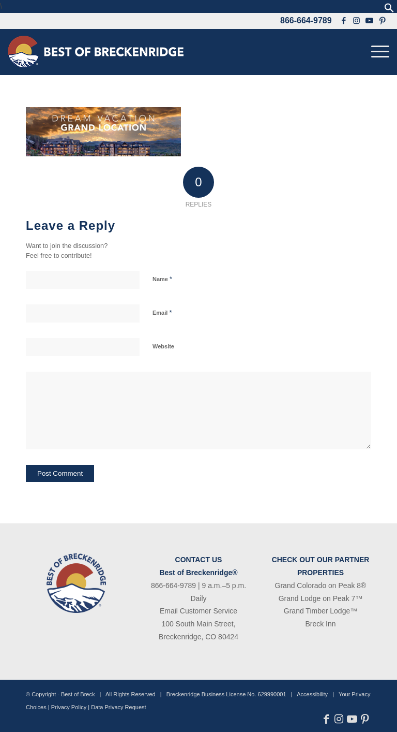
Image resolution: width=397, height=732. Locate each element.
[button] (389, 10)
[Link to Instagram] (356, 20)
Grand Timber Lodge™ (320, 611)
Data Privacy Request (118, 707)
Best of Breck (78, 694)
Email (162, 312)
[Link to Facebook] (344, 20)
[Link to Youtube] (369, 20)
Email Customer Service (198, 611)
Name (162, 279)
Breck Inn (320, 624)
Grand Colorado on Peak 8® (321, 585)
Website (163, 346)
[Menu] (377, 52)
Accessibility (312, 694)
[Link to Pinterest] (382, 20)
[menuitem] (377, 52)
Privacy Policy (68, 707)
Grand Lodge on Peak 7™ (321, 598)
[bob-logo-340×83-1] (96, 52)
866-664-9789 (306, 20)
